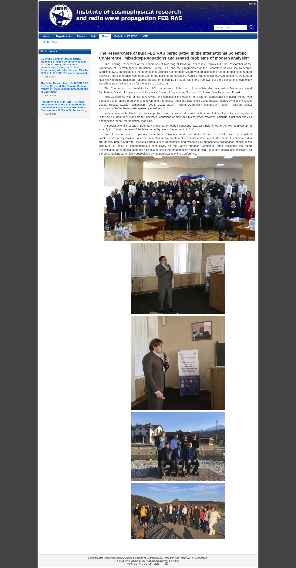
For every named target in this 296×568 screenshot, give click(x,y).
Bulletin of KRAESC (125, 36)
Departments (63, 36)
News (105, 36)
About (46, 36)
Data (93, 36)
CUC (146, 36)
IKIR (46, 41)
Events (81, 36)
